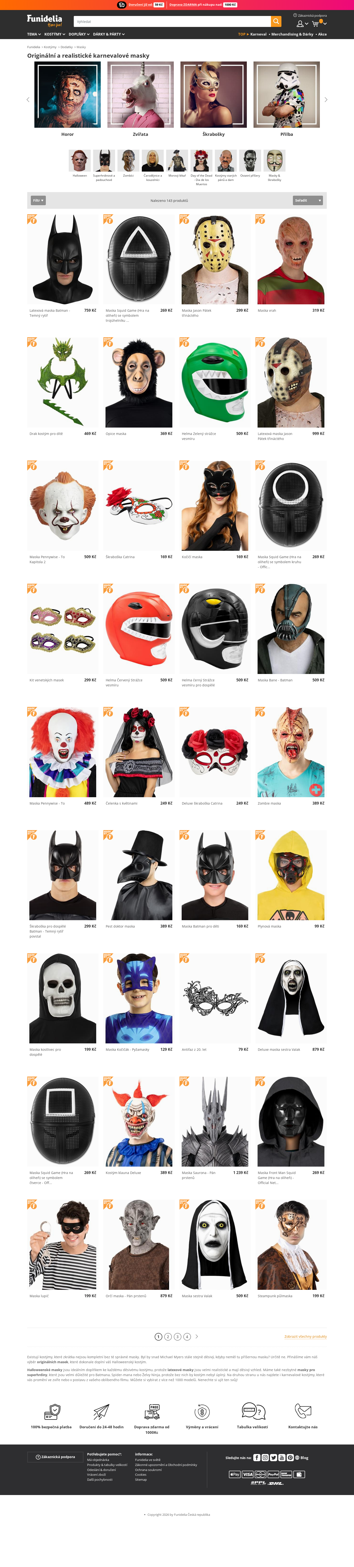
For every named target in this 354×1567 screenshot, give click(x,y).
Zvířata (140, 134)
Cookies (140, 1474)
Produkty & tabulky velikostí (107, 1465)
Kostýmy (52, 34)
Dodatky (67, 47)
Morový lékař (177, 176)
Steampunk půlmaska (275, 1296)
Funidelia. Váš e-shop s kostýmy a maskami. (44, 21)
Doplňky (77, 34)
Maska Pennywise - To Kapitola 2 (47, 559)
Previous (28, 99)
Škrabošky (214, 134)
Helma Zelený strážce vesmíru (199, 436)
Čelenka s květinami (121, 803)
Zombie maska (269, 803)
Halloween (80, 176)
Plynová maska (269, 926)
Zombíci (128, 176)
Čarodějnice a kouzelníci (152, 178)
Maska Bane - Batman (275, 680)
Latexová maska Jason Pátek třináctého (275, 436)
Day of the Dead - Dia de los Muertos (201, 180)
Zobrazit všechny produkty (306, 1336)
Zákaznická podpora (55, 1457)
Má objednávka (98, 1460)
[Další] (197, 1337)
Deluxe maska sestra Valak (279, 1049)
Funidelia (33, 47)
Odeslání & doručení (101, 1470)
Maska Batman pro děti (200, 926)
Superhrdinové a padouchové (104, 178)
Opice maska (116, 433)
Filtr (36, 200)
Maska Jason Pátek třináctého (196, 313)
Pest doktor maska (120, 926)
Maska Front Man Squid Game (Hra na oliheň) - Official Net (277, 1177)
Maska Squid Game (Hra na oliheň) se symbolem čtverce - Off (51, 1177)
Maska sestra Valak (197, 1296)
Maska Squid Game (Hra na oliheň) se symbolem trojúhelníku (127, 315)
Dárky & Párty (107, 34)
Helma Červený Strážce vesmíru (124, 682)
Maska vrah (267, 310)
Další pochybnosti (99, 1479)
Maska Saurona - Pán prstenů (199, 1175)
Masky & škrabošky (274, 178)
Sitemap (141, 1479)
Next (326, 99)
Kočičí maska (192, 557)
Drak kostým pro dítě (46, 433)
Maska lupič (39, 1296)
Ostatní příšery (250, 176)
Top (241, 34)
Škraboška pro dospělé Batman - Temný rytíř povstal (48, 931)
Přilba (286, 134)
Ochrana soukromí (148, 1470)
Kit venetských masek (47, 680)
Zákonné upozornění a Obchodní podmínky (166, 1465)
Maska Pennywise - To (47, 803)
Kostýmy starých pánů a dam (226, 178)
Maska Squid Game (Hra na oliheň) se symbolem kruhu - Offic (279, 562)
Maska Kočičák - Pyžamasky (127, 1049)
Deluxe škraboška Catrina (202, 803)
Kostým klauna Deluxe (123, 1172)
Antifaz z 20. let (194, 1049)
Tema (32, 34)
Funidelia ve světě (147, 1460)
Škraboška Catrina (120, 557)
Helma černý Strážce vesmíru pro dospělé (198, 682)
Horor (67, 134)
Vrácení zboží (96, 1474)
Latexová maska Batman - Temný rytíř (50, 313)
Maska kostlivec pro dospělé (45, 1052)
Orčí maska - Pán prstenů (126, 1296)
